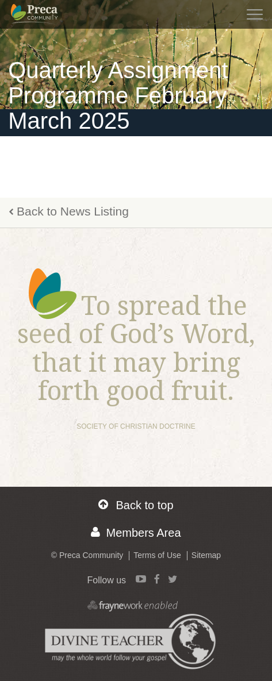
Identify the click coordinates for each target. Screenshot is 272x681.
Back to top (135, 504)
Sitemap (206, 555)
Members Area (136, 532)
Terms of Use (157, 555)
